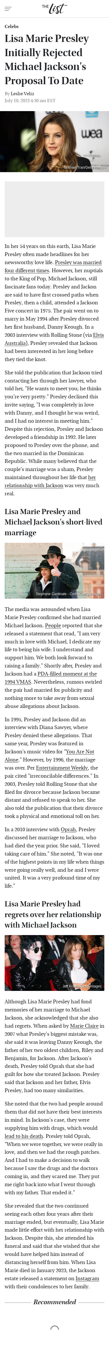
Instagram (87, 1279)
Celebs (12, 26)
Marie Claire (84, 1026)
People (53, 626)
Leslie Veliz (22, 93)
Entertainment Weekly (62, 768)
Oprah (68, 830)
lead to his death (24, 1136)
